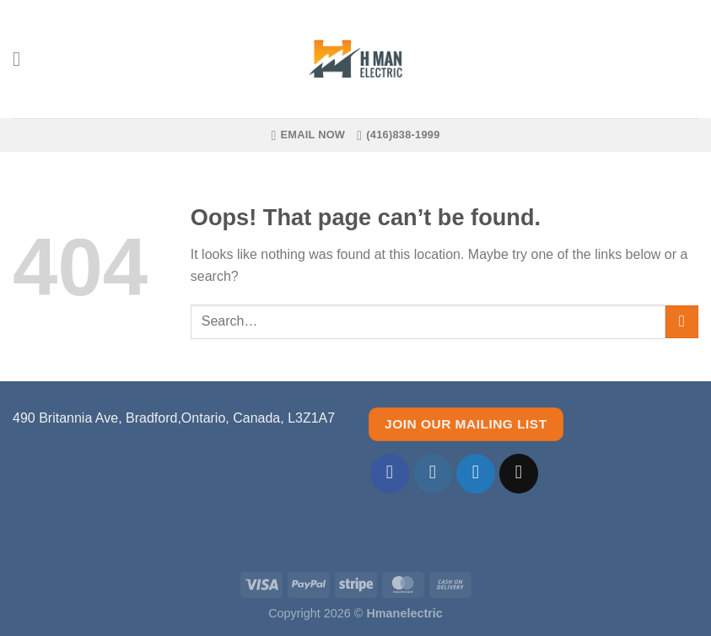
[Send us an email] (519, 473)
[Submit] (681, 321)
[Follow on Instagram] (433, 473)
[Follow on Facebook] (390, 473)
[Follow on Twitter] (476, 473)
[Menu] (23, 58)
